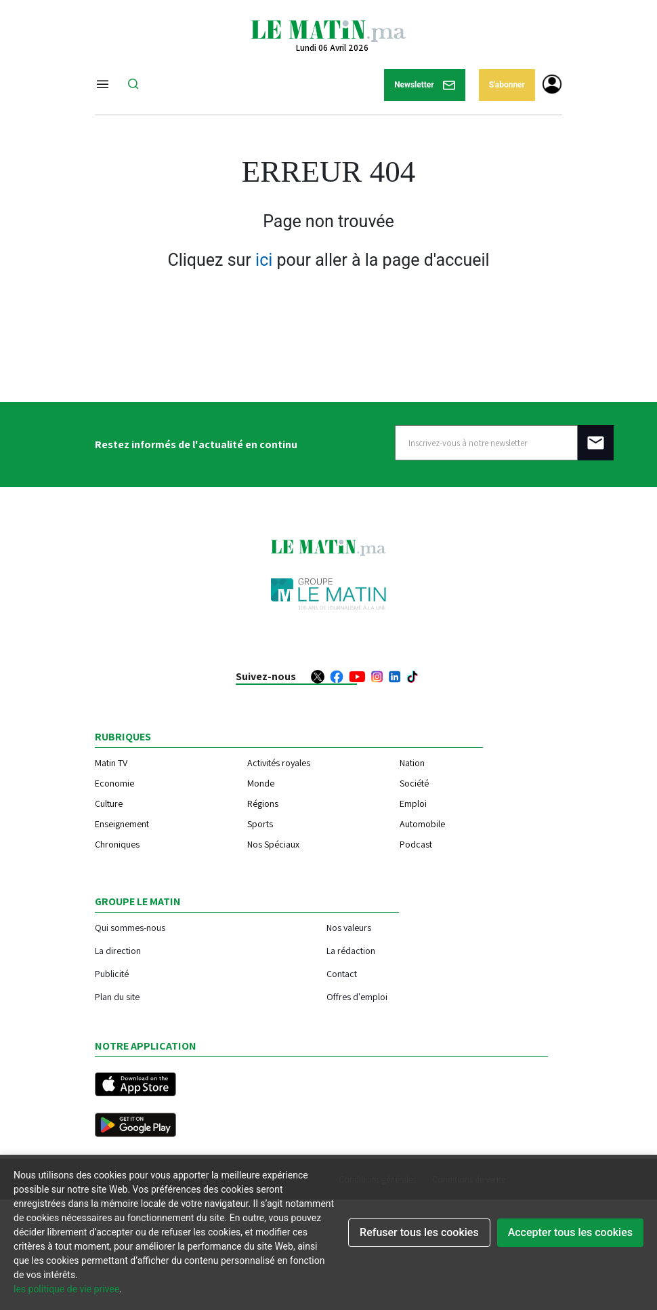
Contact (341, 973)
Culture (109, 803)
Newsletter (424, 85)
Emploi (413, 803)
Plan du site (117, 996)
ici (263, 260)
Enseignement (122, 824)
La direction (118, 950)
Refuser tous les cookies (419, 1232)
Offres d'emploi (356, 996)
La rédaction (350, 950)
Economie (114, 783)
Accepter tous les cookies (570, 1232)
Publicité (112, 973)
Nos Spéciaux (273, 844)
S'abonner (507, 85)
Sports (260, 824)
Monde (260, 783)
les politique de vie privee (66, 1289)
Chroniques (117, 844)
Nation (412, 763)
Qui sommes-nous (130, 927)
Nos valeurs (348, 927)
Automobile (422, 824)
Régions (262, 803)
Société (414, 783)
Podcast (416, 844)
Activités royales (278, 763)
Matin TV (111, 763)
